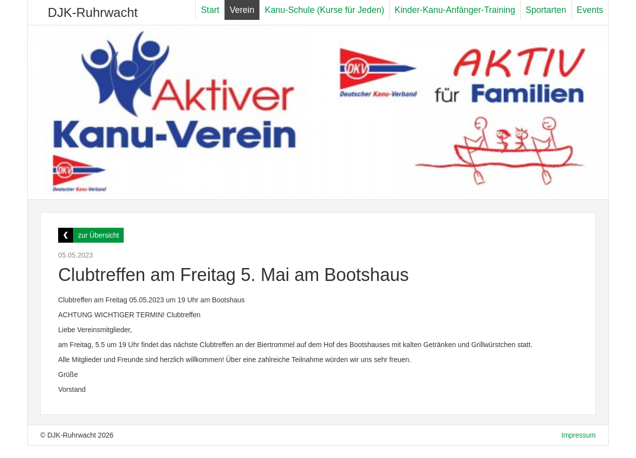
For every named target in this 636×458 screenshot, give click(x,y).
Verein (242, 10)
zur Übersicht (98, 235)
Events (590, 10)
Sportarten (546, 10)
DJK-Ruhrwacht (93, 12)
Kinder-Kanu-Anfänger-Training (455, 10)
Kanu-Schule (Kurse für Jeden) (324, 10)
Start (210, 10)
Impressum (578, 435)
